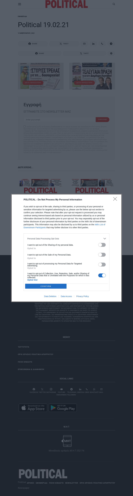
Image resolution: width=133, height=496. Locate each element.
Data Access (66, 296)
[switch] (102, 245)
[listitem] (66, 238)
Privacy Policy (82, 296)
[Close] (116, 200)
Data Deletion (50, 296)
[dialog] (66, 248)
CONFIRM (45, 286)
